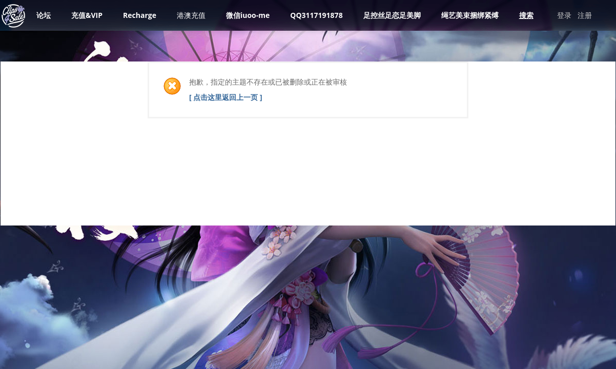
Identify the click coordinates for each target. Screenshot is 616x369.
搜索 (526, 15)
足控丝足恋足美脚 (392, 15)
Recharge (139, 15)
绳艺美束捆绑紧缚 (470, 15)
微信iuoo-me (248, 15)
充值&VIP (86, 15)
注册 (585, 15)
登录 (564, 15)
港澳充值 (191, 15)
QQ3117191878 (316, 15)
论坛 (43, 15)
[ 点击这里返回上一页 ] (225, 97)
